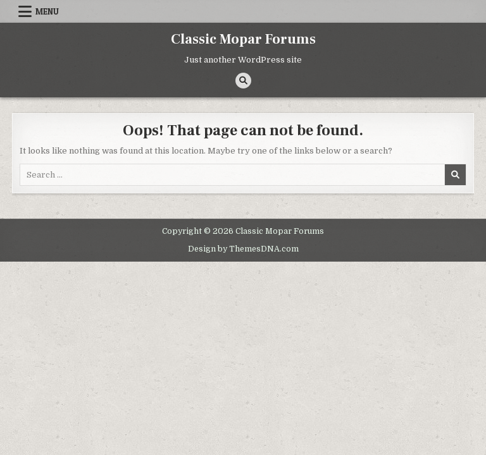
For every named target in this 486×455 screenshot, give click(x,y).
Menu (47, 11)
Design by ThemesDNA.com (243, 249)
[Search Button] (243, 80)
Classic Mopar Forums (243, 39)
